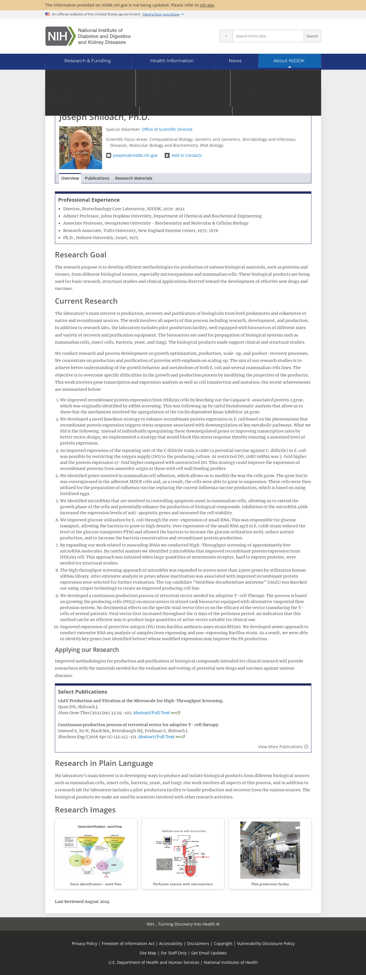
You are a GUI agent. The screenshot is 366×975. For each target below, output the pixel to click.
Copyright (223, 943)
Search (312, 36)
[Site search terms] (268, 36)
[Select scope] (226, 36)
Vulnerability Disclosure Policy (266, 943)
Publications (97, 178)
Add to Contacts (187, 155)
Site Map (148, 953)
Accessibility (170, 943)
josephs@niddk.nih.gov (135, 155)
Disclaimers (198, 943)
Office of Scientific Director (167, 129)
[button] (96, 853)
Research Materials (133, 178)
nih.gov (207, 5)
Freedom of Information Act (128, 943)
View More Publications (280, 746)
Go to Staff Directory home (86, 96)
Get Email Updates (209, 953)
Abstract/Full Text (151, 712)
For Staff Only (174, 953)
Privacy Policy (84, 943)
